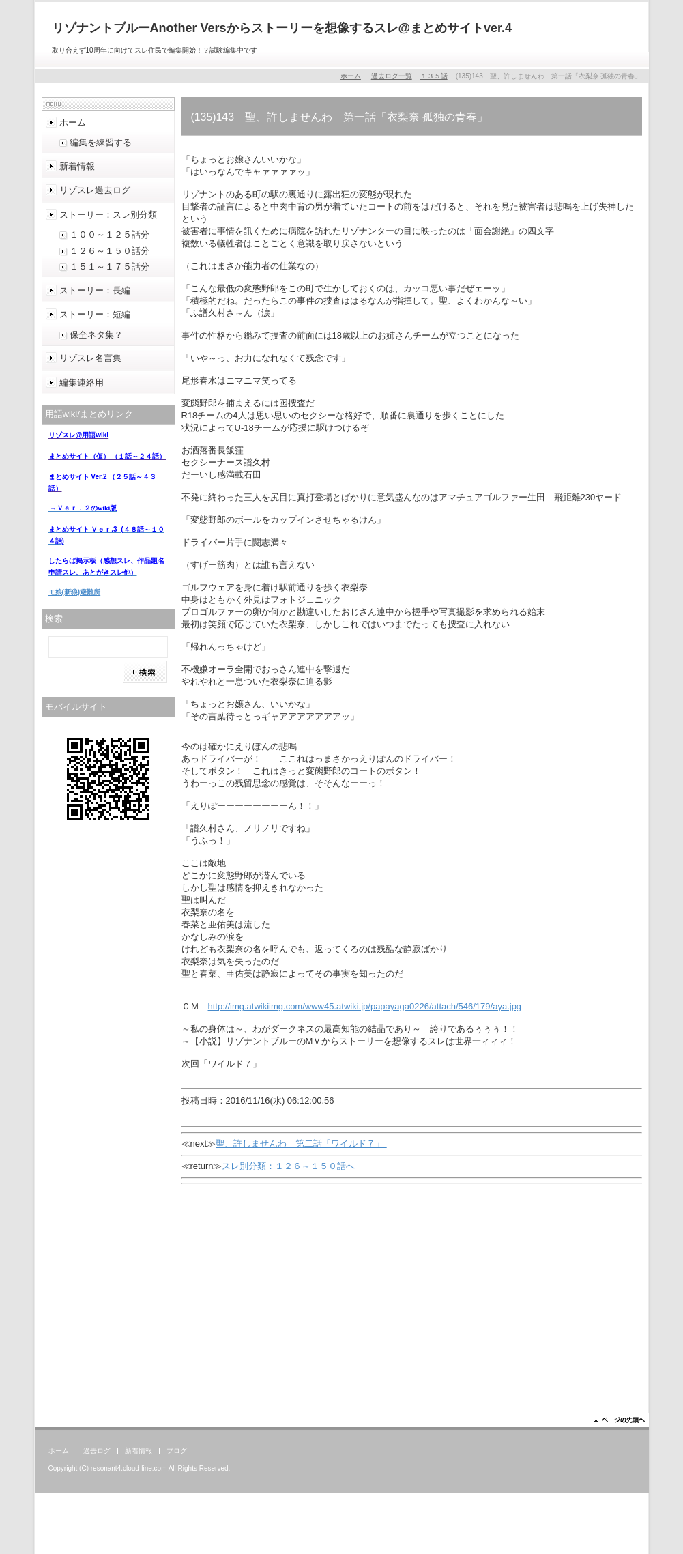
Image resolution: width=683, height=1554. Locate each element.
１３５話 (434, 76)
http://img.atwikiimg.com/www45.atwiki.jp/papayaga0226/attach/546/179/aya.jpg (365, 1006)
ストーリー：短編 (94, 314)
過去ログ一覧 (391, 76)
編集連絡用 (81, 382)
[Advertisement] (411, 1297)
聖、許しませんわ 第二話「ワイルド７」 (301, 1143)
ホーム (350, 76)
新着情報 (77, 166)
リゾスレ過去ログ (94, 190)
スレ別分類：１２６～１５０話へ (288, 1166)
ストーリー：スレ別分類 (108, 215)
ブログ (176, 1450)
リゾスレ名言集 (90, 358)
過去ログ (97, 1450)
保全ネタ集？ (96, 335)
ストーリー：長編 (94, 290)
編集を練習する (101, 142)
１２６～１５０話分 (109, 251)
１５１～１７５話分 (109, 266)
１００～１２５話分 (109, 234)
